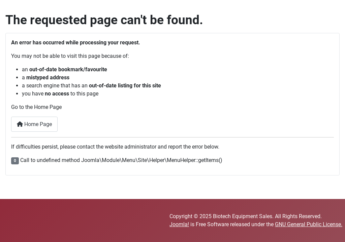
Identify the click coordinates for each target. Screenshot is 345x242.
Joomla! (179, 224)
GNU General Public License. (308, 224)
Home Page (34, 124)
